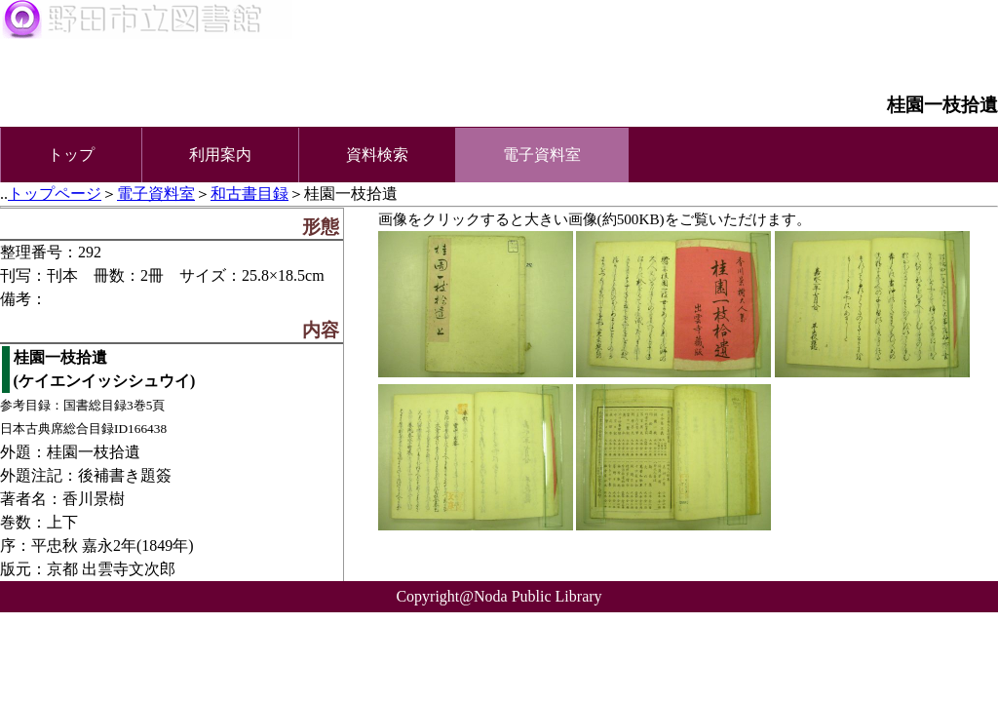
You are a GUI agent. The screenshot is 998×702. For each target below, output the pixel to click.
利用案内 (220, 154)
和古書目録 (249, 193)
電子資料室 (156, 193)
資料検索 (377, 154)
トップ (71, 154)
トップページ (54, 193)
